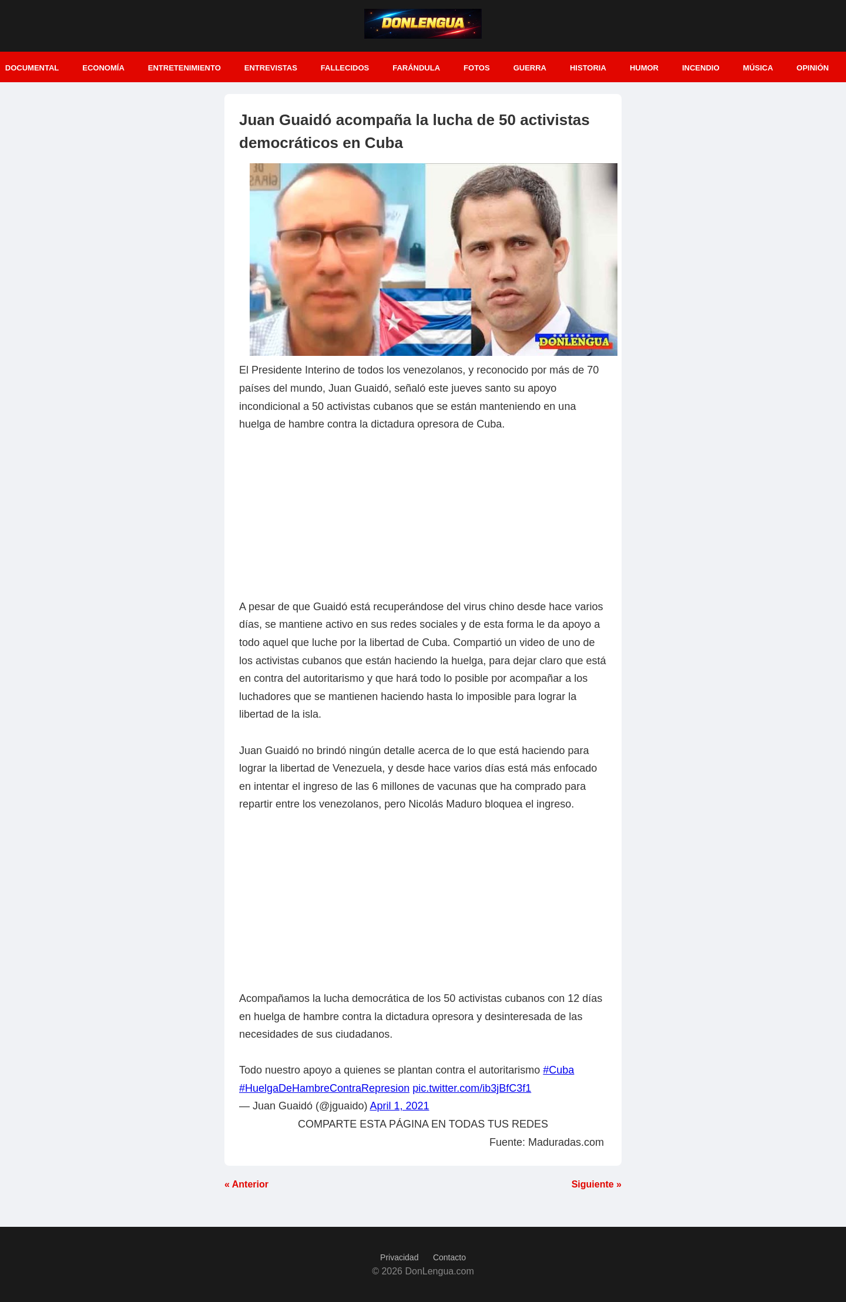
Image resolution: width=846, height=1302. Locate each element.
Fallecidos (345, 67)
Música (758, 67)
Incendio (701, 67)
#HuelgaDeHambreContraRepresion (324, 1088)
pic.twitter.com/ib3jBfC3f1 (471, 1088)
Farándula (416, 67)
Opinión (813, 67)
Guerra (529, 67)
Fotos (477, 67)
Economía (103, 67)
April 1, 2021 (399, 1106)
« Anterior (246, 1184)
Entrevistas (270, 67)
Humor (644, 67)
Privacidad (399, 1257)
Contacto (449, 1257)
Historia (588, 67)
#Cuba (558, 1070)
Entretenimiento (184, 67)
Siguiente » (597, 1184)
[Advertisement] (423, 515)
